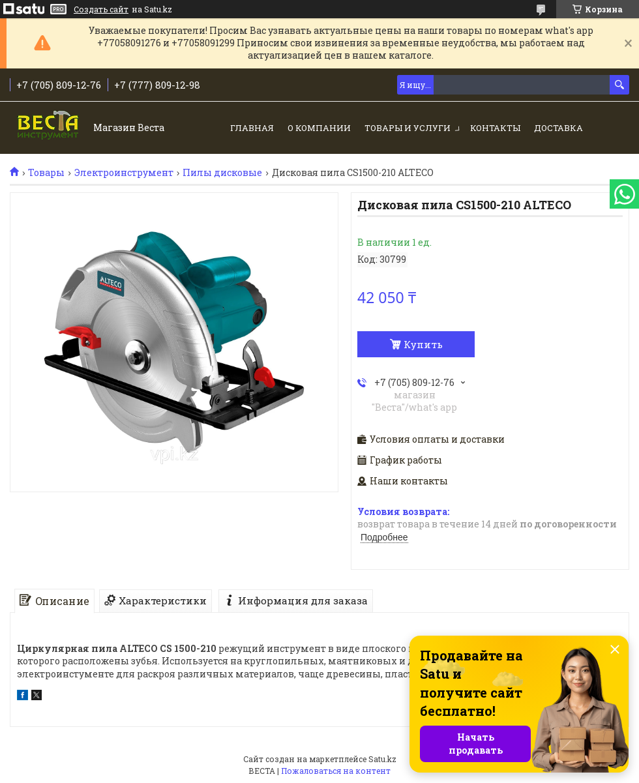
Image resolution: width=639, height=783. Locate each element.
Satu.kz (382, 759)
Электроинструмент (123, 173)
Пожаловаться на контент (336, 770)
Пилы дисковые (222, 173)
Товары (46, 173)
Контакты (495, 128)
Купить (423, 344)
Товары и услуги (407, 128)
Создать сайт (101, 9)
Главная (252, 128)
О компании (319, 128)
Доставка (558, 128)
